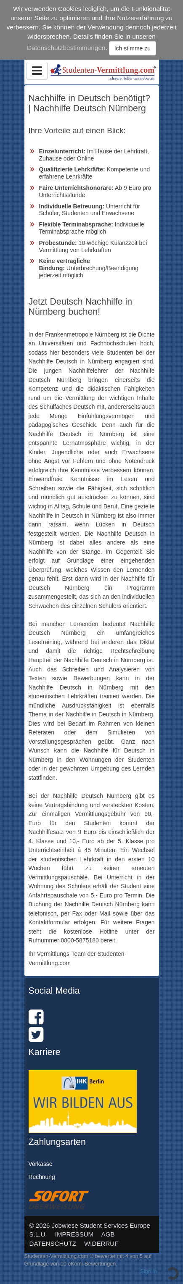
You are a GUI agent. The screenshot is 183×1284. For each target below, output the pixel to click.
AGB (108, 1234)
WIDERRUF (101, 1243)
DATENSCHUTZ (52, 1243)
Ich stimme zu (132, 48)
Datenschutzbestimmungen (66, 47)
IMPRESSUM (74, 1234)
